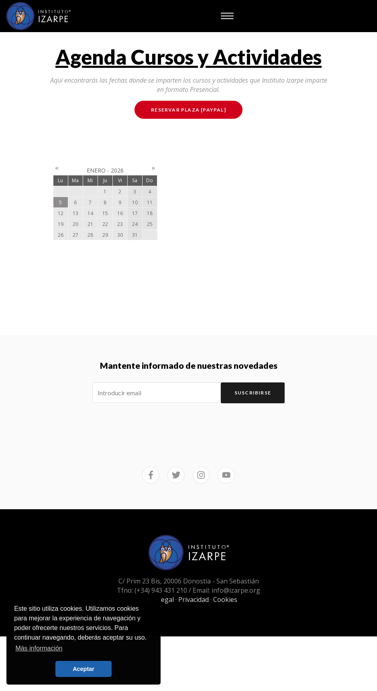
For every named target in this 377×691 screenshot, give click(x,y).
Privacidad (193, 599)
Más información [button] (38, 648)
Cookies (225, 599)
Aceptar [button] (83, 669)
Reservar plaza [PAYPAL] (188, 110)
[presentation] (189, 425)
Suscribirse (252, 393)
